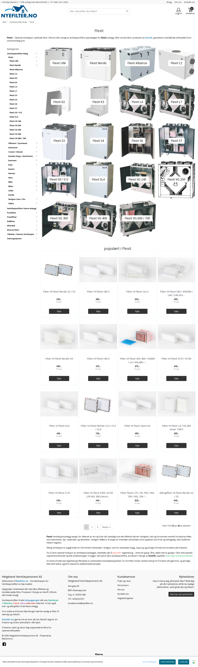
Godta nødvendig (167, 662)
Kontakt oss (189, 2)
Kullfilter (11, 221)
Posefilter (11, 212)
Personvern (123, 585)
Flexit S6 (13, 104)
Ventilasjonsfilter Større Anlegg (21, 208)
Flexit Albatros (16, 69)
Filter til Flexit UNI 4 (98, 358)
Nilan (10, 186)
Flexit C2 (13, 74)
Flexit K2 (13, 78)
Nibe (10, 182)
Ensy (10, 165)
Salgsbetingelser (125, 598)
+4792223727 (77, 599)
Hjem (4, 22)
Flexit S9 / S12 (16, 112)
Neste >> (106, 527)
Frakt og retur (124, 581)
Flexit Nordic (15, 65)
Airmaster (13, 147)
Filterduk (11, 225)
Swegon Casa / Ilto (16, 199)
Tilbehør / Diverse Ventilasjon (20, 234)
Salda (10, 190)
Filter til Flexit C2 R (59, 492)
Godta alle (184, 662)
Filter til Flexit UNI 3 (98, 291)
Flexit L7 (13, 91)
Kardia (11, 195)
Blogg (169, 2)
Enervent (12, 160)
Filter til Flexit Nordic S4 (59, 358)
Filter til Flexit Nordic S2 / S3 (59, 291)
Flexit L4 (13, 87)
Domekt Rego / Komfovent (20, 156)
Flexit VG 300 (15, 130)
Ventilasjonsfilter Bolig (17, 22)
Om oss (178, 2)
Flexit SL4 (14, 117)
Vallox (11, 203)
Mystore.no (7, 638)
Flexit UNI (14, 61)
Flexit (31, 22)
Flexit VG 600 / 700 (18, 138)
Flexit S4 (13, 99)
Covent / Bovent (15, 152)
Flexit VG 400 (15, 134)
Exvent (11, 169)
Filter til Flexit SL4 (59, 425)
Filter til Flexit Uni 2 (137, 291)
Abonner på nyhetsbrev (181, 594)
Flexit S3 (13, 95)
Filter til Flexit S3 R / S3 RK (176, 358)
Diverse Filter (13, 230)
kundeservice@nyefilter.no (80, 603)
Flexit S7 (13, 108)
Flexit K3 (13, 82)
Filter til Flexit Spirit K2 (137, 425)
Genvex (11, 173)
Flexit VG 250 (15, 125)
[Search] (99, 11)
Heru (10, 177)
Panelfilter (12, 217)
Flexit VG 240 (15, 121)
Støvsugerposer (14, 238)
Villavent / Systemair (17, 143)
